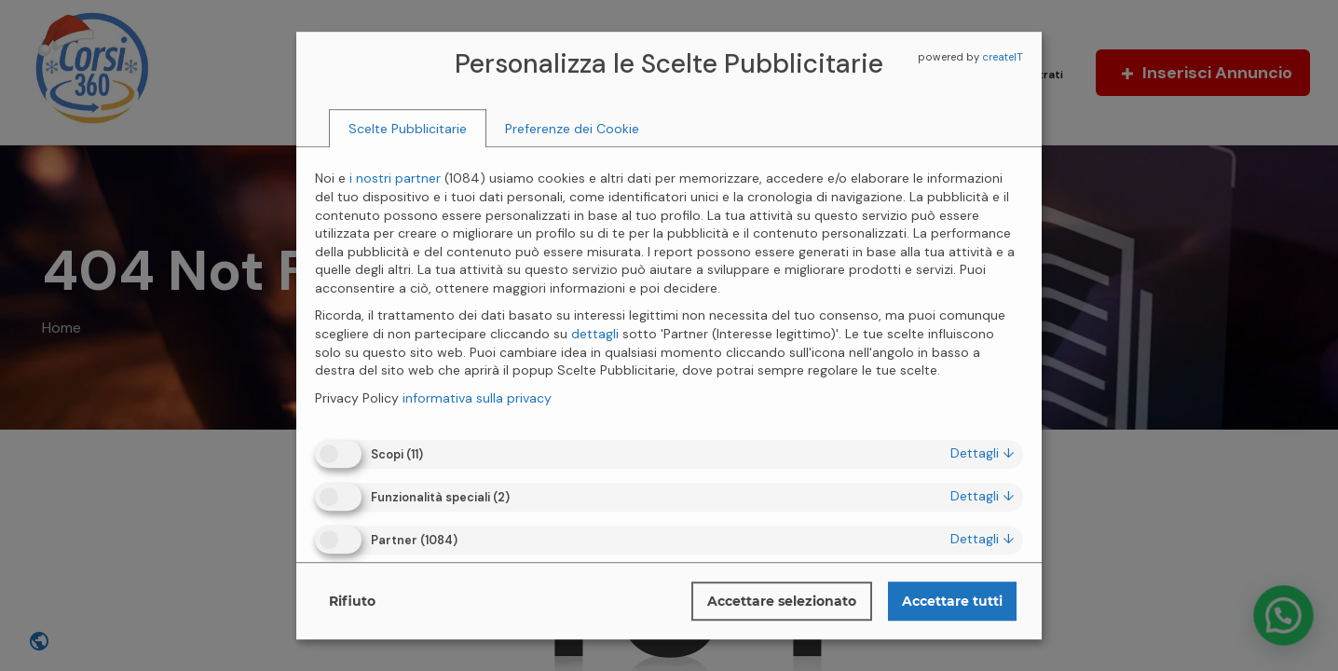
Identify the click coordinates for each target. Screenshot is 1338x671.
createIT (1002, 56)
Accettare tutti (952, 601)
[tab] (407, 128)
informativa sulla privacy (477, 398)
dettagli (982, 453)
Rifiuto (352, 601)
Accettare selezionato (781, 601)
